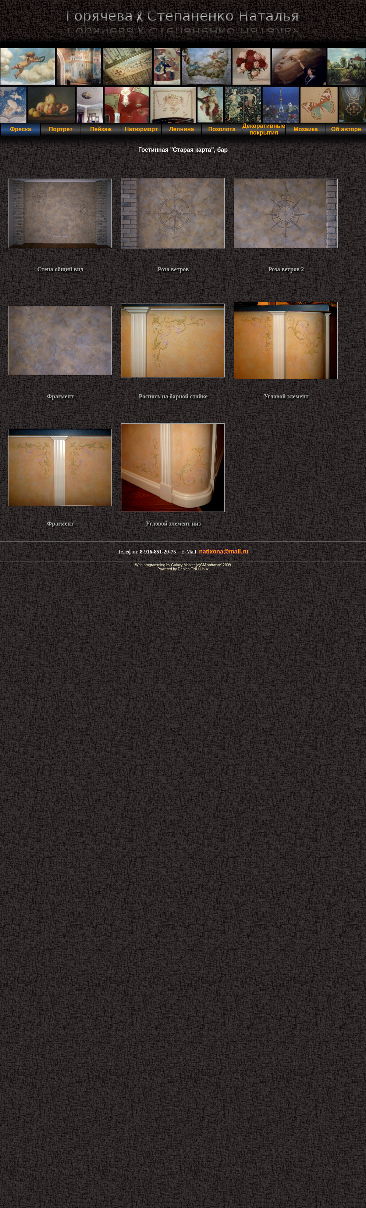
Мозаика (306, 129)
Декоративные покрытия (263, 129)
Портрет (60, 129)
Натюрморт (141, 129)
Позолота (221, 129)
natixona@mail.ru (223, 551)
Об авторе (346, 129)
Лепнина (181, 129)
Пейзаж (100, 129)
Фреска (20, 129)
